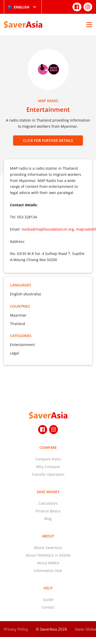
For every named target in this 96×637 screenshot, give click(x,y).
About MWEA (48, 562)
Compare (48, 447)
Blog (48, 518)
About (48, 536)
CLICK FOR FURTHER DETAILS (48, 140)
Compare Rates (48, 459)
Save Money (48, 491)
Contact (48, 607)
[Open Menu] (89, 24)
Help (48, 588)
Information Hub (48, 570)
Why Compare (48, 466)
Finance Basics (48, 511)
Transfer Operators (48, 474)
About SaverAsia (48, 547)
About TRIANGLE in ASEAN (48, 555)
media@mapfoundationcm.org (48, 229)
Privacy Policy (16, 629)
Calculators (48, 503)
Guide (48, 599)
